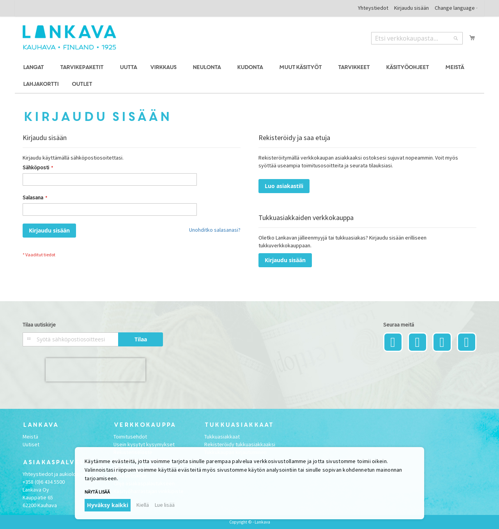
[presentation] (95, 370)
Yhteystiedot (373, 7)
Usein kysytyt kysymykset (144, 444)
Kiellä (142, 504)
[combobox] (417, 38)
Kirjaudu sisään (411, 7)
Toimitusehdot (130, 436)
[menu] (249, 76)
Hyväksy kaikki (107, 505)
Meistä (30, 436)
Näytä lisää (97, 492)
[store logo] (69, 37)
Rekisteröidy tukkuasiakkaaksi (239, 444)
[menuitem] (34, 67)
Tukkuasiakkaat (222, 436)
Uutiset (31, 444)
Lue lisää (165, 504)
